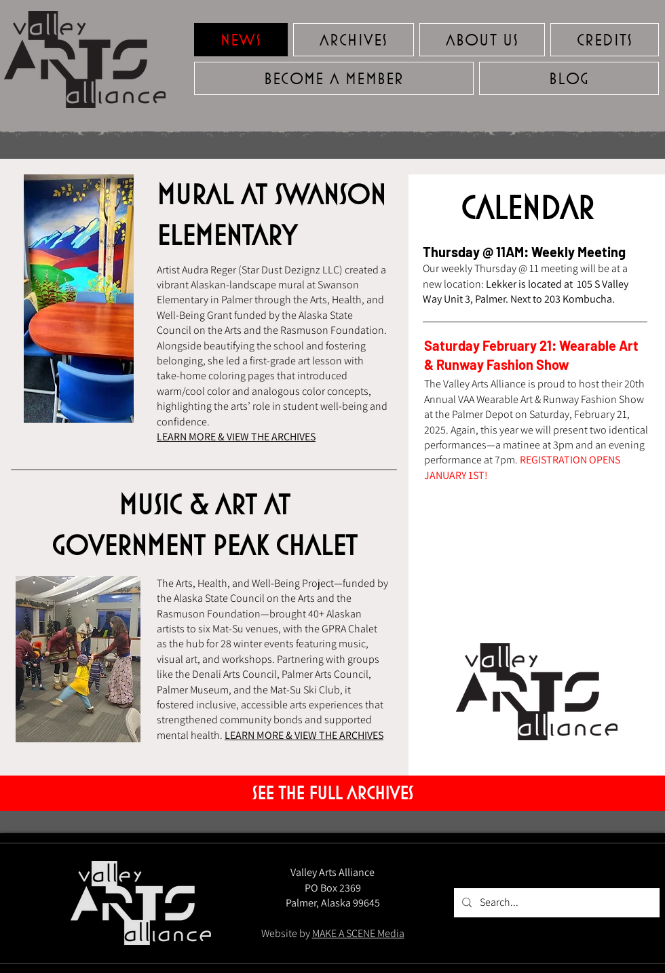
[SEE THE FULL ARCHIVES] (332, 793)
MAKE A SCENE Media (358, 933)
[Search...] (555, 902)
